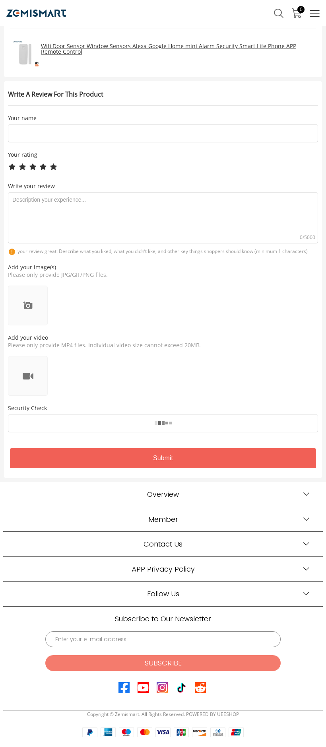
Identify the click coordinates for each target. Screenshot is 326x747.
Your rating (22, 154)
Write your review (31, 186)
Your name (22, 118)
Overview (163, 494)
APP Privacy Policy (163, 569)
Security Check (27, 408)
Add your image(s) (32, 267)
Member (163, 519)
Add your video (28, 337)
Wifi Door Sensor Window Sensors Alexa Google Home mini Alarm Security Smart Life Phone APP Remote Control (168, 48)
